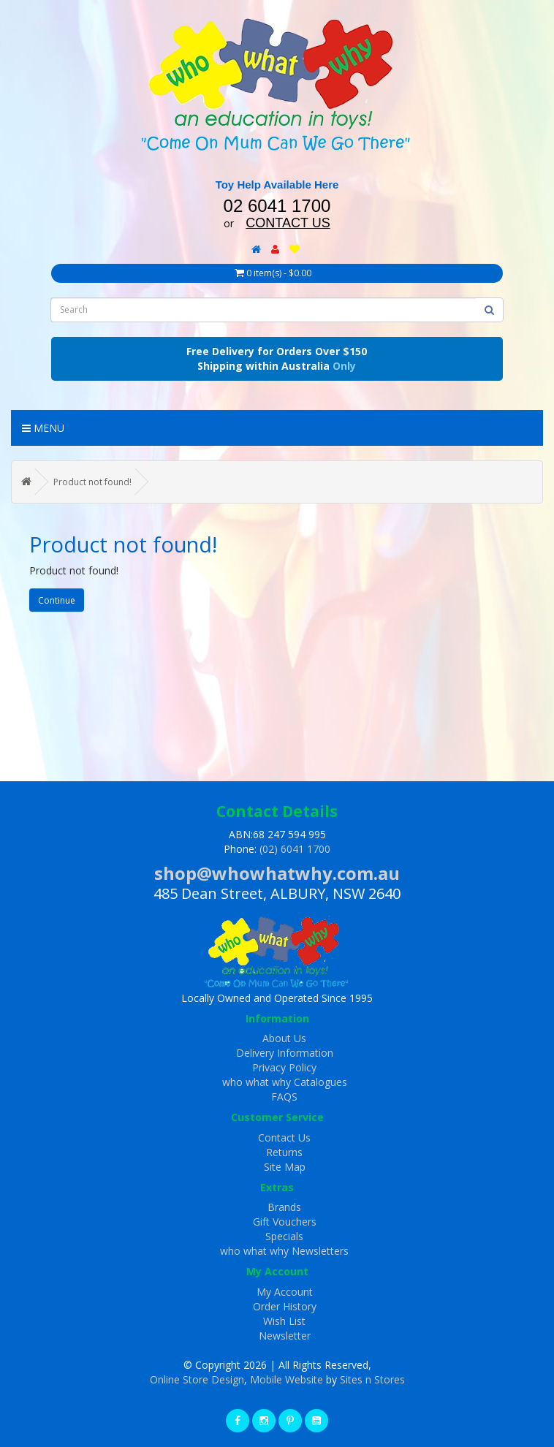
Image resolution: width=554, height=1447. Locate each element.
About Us (284, 1038)
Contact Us (284, 1137)
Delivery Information (284, 1053)
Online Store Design (197, 1379)
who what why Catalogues (284, 1082)
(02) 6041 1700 (294, 849)
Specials (284, 1236)
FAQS (284, 1097)
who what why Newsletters (284, 1251)
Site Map (285, 1167)
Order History (284, 1306)
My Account (285, 1292)
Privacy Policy (284, 1067)
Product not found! (92, 482)
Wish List (284, 1321)
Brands (284, 1207)
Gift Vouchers (284, 1221)
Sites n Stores (372, 1379)
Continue (56, 600)
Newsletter (285, 1335)
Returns (284, 1152)
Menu (43, 428)
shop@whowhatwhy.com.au (277, 873)
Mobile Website (286, 1379)
